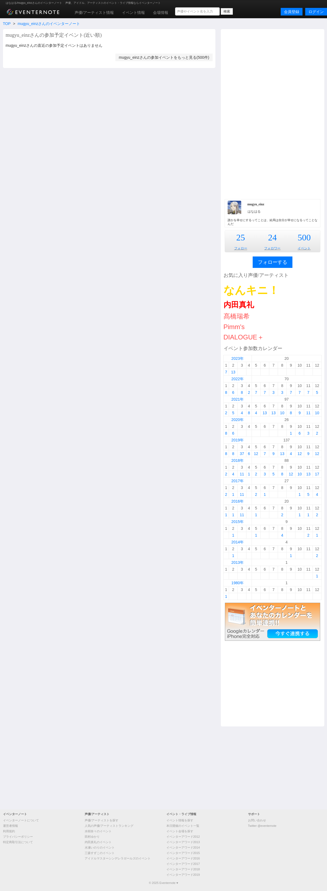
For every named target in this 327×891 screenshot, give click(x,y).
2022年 (237, 379)
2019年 (237, 440)
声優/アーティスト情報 (94, 12)
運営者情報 (10, 825)
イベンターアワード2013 (183, 842)
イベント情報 (133, 12)
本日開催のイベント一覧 (182, 825)
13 (233, 372)
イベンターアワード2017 (183, 863)
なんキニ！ (251, 290)
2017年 (237, 481)
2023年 (237, 358)
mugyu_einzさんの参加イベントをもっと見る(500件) (164, 57)
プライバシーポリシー (18, 836)
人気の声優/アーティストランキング (109, 825)
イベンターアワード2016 (183, 858)
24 (272, 237)
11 (308, 413)
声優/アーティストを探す (101, 820)
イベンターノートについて (21, 820)
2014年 (237, 542)
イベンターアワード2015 (183, 853)
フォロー (240, 248)
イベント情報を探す (179, 820)
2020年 (237, 419)
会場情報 (160, 12)
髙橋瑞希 (237, 316)
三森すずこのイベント (100, 853)
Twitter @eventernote (262, 825)
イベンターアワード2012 (183, 836)
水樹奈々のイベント (98, 831)
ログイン (316, 12)
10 (282, 413)
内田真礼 (239, 305)
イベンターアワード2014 (183, 847)
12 (256, 453)
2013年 (237, 562)
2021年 (237, 399)
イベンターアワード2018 (183, 869)
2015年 (237, 521)
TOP (7, 23)
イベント (304, 248)
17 (317, 474)
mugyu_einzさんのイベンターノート (49, 23)
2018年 (237, 460)
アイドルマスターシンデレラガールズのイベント (118, 858)
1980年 (237, 583)
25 (240, 237)
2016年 (237, 501)
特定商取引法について (18, 842)
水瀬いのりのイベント (100, 847)
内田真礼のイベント (98, 842)
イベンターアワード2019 (183, 874)
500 (304, 237)
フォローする (272, 262)
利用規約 (9, 831)
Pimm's (234, 326)
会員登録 (291, 12)
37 (242, 453)
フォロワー (272, 248)
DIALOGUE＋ (244, 337)
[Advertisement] (272, 113)
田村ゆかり (92, 836)
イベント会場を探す (179, 831)
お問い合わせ (257, 820)
